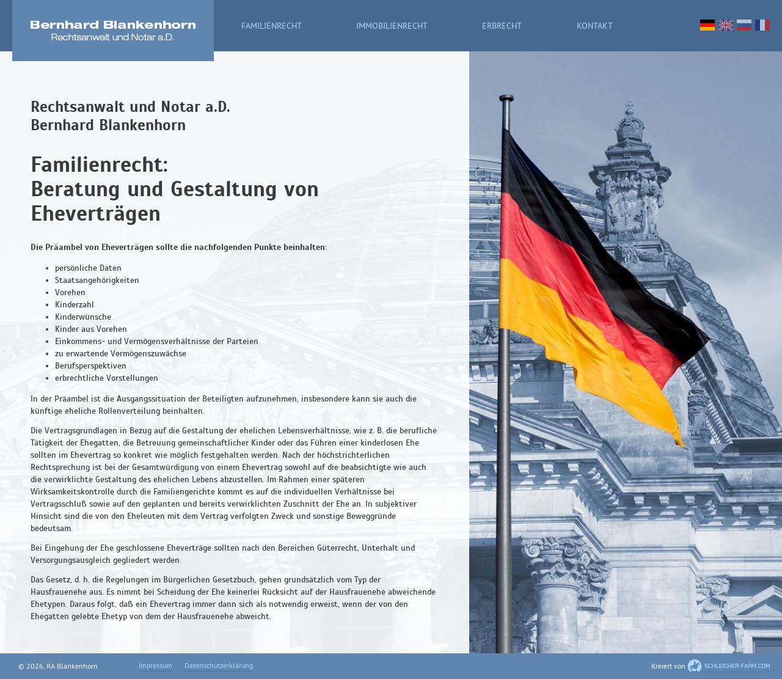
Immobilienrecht (392, 26)
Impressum (155, 666)
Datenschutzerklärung (219, 666)
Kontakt (595, 26)
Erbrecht (502, 26)
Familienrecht (271, 26)
